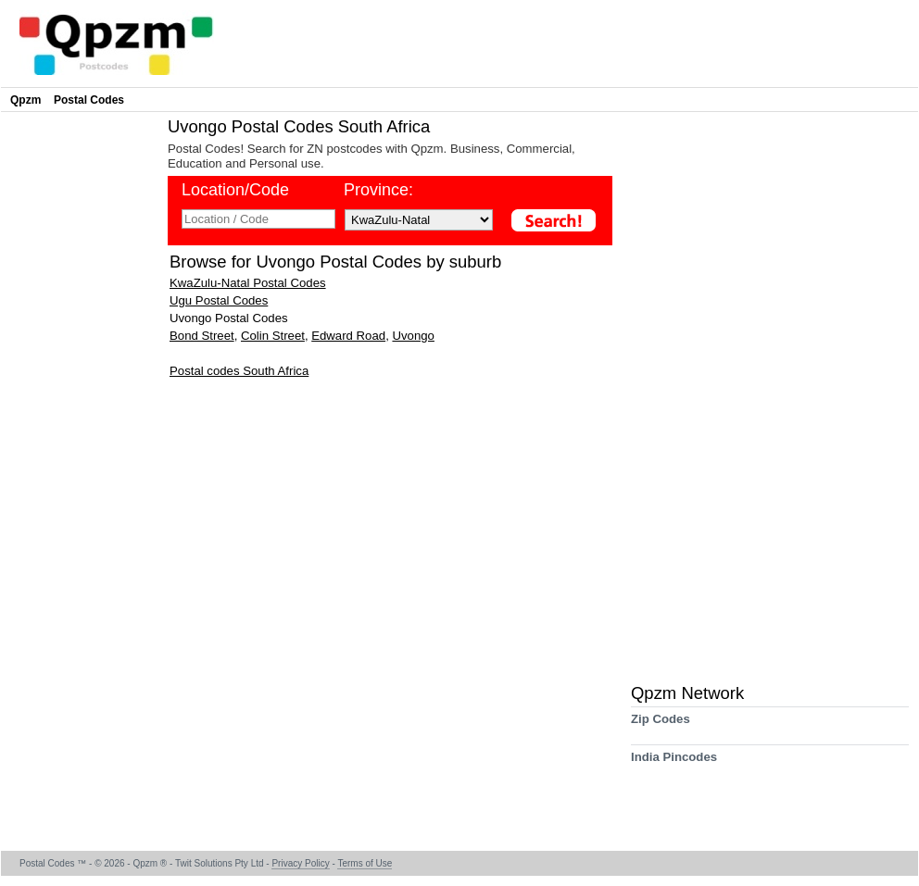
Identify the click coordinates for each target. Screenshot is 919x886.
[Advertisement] (80, 394)
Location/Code (235, 190)
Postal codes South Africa (239, 371)
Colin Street (273, 336)
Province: (378, 190)
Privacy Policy (300, 863)
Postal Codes (89, 100)
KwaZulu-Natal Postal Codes (248, 283)
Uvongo (413, 336)
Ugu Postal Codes (219, 300)
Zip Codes (660, 725)
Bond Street (202, 336)
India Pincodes (674, 763)
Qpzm (25, 100)
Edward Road (348, 336)
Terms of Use (364, 863)
